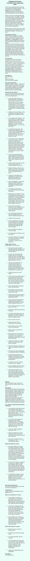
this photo (20, 413)
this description (19, 125)
